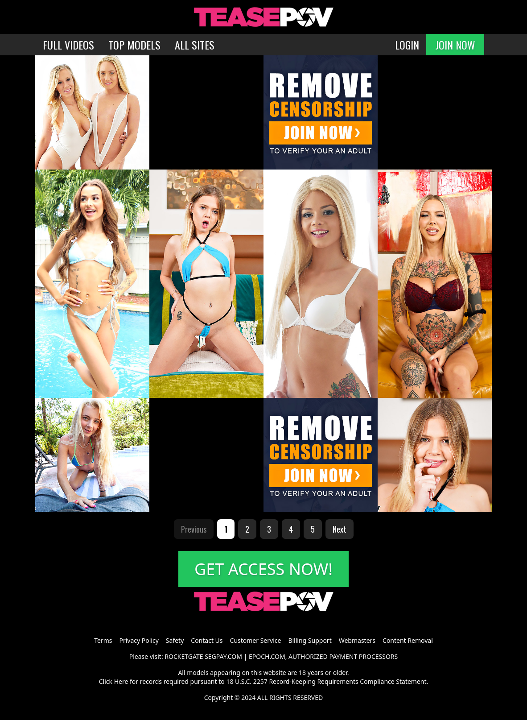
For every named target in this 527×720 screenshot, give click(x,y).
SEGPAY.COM (223, 656)
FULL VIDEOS (68, 44)
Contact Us (206, 640)
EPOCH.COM (267, 656)
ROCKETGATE (184, 656)
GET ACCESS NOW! (263, 569)
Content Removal (408, 640)
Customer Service (255, 640)
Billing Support (309, 640)
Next (339, 529)
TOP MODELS (134, 44)
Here (121, 681)
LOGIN (407, 44)
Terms (103, 640)
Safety (175, 640)
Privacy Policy (138, 640)
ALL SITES (194, 44)
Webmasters (357, 640)
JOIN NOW (455, 45)
